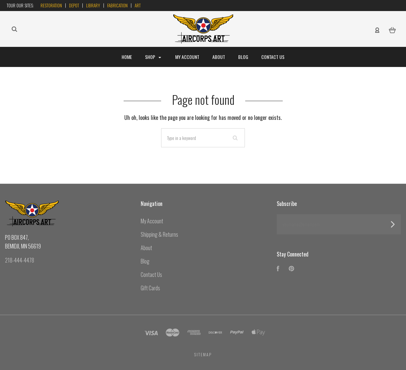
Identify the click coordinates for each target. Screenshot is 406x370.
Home (127, 56)
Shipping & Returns (159, 234)
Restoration (51, 5)
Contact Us (272, 56)
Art (138, 5)
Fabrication (117, 5)
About (218, 56)
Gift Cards (150, 288)
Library (93, 5)
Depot (74, 5)
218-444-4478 (19, 260)
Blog (243, 56)
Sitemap (203, 354)
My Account (187, 56)
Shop (153, 56)
